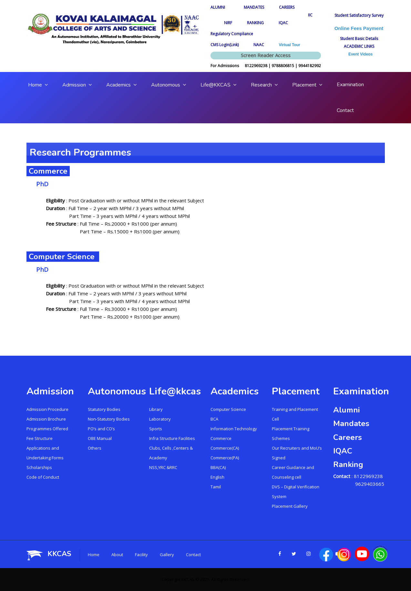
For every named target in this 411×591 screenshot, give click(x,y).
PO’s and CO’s (101, 429)
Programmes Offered (47, 429)
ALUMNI (220, 7)
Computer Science (228, 409)
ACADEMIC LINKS (359, 46)
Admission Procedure (47, 409)
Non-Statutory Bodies (109, 419)
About (117, 554)
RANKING (255, 22)
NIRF (228, 22)
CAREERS (286, 7)
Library (156, 409)
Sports (155, 429)
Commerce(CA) (225, 448)
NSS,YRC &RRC (163, 467)
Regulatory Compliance (232, 33)
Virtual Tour (289, 45)
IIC (310, 15)
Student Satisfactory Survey (359, 15)
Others (94, 448)
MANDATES (254, 7)
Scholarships (39, 467)
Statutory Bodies (104, 409)
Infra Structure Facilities (172, 438)
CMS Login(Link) (225, 44)
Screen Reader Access (265, 55)
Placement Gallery (290, 506)
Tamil (216, 487)
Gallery (167, 554)
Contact (193, 554)
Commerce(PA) (225, 458)
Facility (141, 554)
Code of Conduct (42, 477)
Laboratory (160, 419)
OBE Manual (100, 438)
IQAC (283, 22)
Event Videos (359, 54)
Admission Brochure (46, 419)
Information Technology (234, 429)
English (217, 477)
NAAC (258, 44)
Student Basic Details (359, 38)
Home (93, 554)
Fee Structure (39, 438)
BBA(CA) (218, 467)
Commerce (221, 438)
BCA (214, 419)
